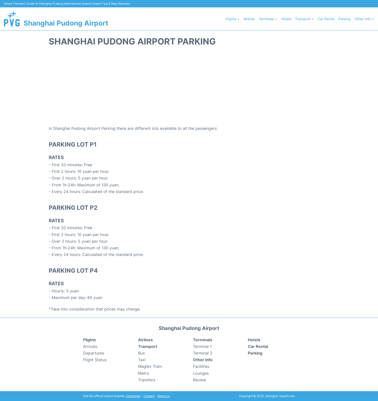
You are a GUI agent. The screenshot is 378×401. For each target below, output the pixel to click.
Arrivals (90, 346)
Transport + (304, 19)
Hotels (286, 19)
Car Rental (326, 19)
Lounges (201, 373)
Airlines (249, 19)
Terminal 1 (202, 346)
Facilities (201, 366)
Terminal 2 (202, 353)
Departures (93, 353)
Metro (143, 373)
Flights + (232, 19)
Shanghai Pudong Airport (66, 23)
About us (164, 396)
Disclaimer (133, 396)
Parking (344, 19)
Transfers (146, 379)
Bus (141, 353)
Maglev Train (150, 366)
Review (199, 379)
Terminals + (268, 19)
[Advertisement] (189, 85)
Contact (149, 396)
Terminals (202, 339)
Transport (147, 346)
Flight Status (95, 359)
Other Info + (364, 19)
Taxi (142, 359)
